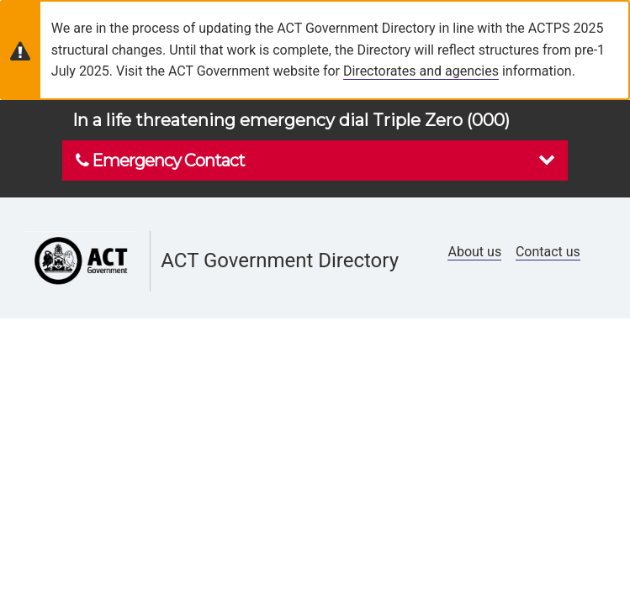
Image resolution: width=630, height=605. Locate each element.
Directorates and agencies (421, 71)
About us (474, 252)
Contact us (548, 252)
